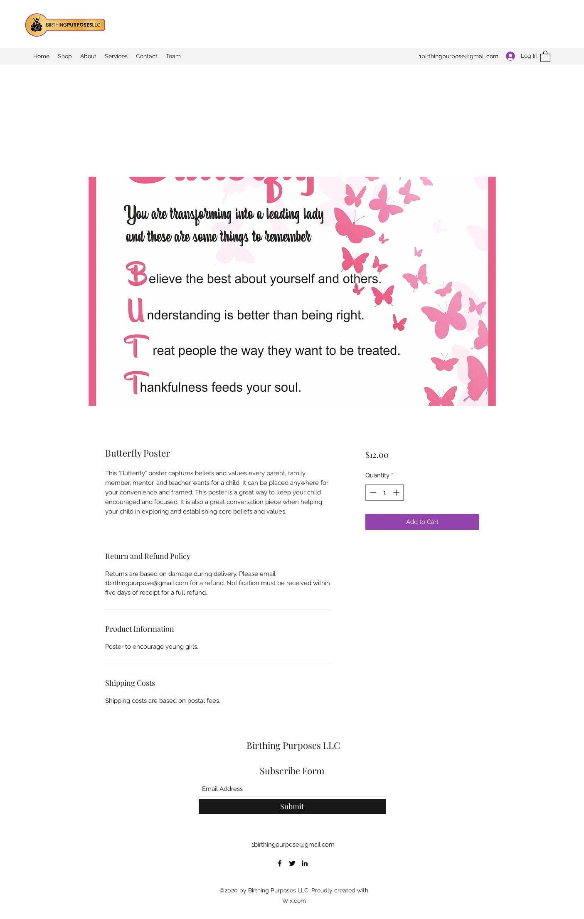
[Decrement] (372, 492)
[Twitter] (292, 863)
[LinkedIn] (305, 863)
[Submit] (292, 806)
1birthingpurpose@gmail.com (458, 56)
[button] (545, 56)
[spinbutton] (385, 492)
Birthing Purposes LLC (293, 745)
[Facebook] (280, 863)
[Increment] (397, 492)
